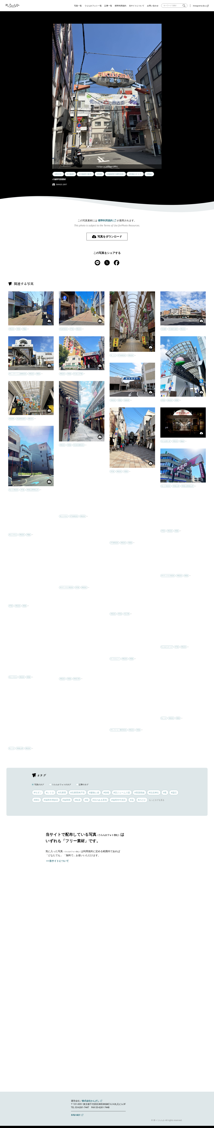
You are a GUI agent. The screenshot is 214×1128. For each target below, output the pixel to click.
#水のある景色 (100, 799)
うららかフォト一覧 (93, 5)
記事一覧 (108, 5)
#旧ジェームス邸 (121, 792)
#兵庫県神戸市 (77, 792)
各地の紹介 (76, 1115)
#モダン (38, 792)
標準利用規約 (120, 5)
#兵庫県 (62, 792)
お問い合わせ (152, 5)
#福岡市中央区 (118, 799)
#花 (131, 799)
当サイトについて (136, 5)
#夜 (165, 792)
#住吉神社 (154, 792)
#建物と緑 (94, 792)
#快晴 (106, 792)
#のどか (142, 799)
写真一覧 (78, 5)
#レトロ (50, 792)
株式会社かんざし (90, 1100)
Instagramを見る (199, 6)
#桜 (86, 799)
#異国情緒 (139, 792)
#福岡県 (66, 799)
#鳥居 (77, 799)
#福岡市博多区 (51, 799)
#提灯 (174, 792)
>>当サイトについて (57, 860)
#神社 (36, 799)
